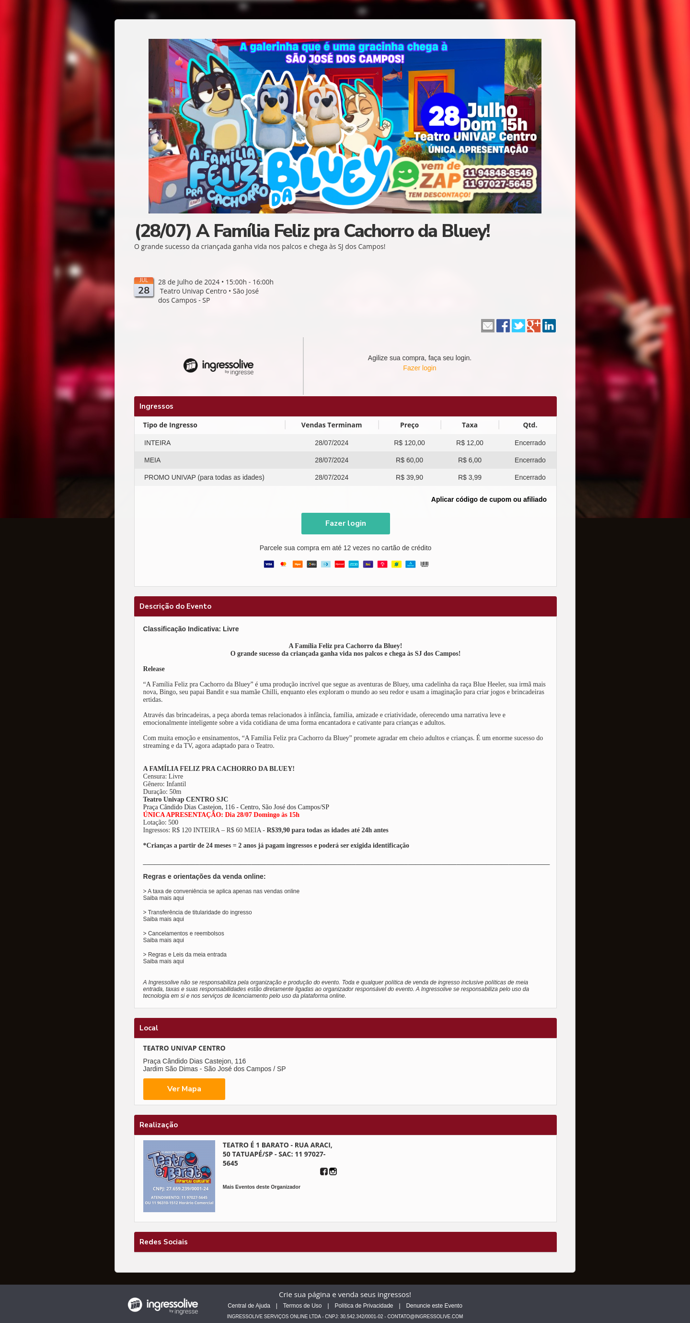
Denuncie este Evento (434, 1305)
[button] (345, 523)
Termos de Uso (302, 1305)
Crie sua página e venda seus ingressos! (345, 1294)
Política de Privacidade (363, 1305)
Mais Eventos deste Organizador (261, 1187)
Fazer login (419, 368)
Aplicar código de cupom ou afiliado (489, 499)
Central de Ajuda (249, 1305)
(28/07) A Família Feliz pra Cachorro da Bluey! (312, 231)
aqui (178, 898)
